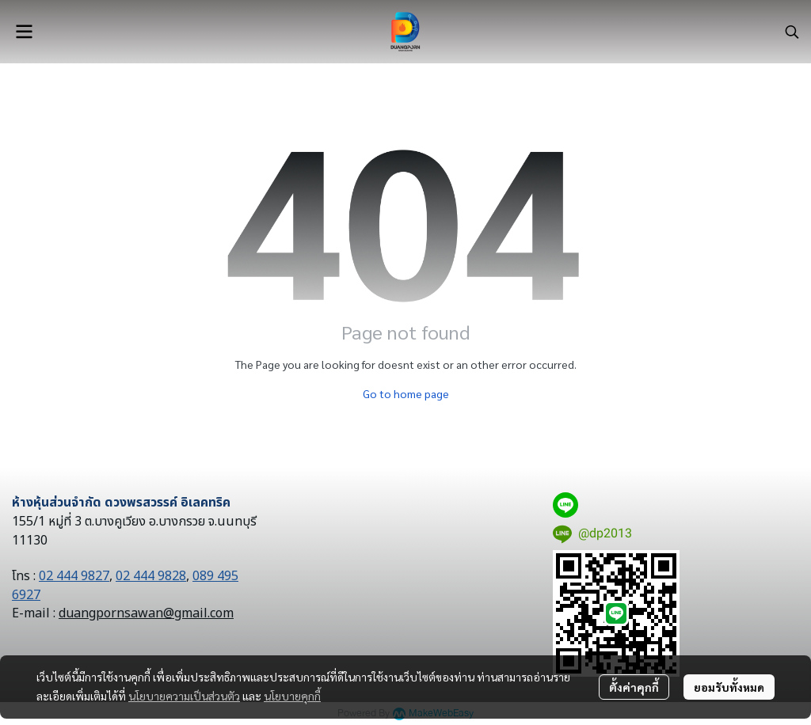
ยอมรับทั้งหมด (729, 687)
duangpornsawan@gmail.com (146, 613)
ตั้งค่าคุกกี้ (634, 687)
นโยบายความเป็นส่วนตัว (184, 696)
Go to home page (406, 393)
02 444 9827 (74, 576)
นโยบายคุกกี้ (292, 696)
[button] (792, 32)
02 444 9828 (151, 576)
